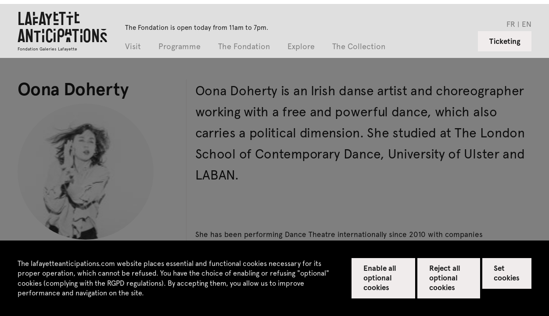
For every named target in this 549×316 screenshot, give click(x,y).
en (526, 23)
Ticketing (504, 41)
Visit (133, 46)
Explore (301, 46)
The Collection (358, 46)
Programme (179, 46)
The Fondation (244, 46)
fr (510, 23)
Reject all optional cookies (444, 277)
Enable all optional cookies (379, 277)
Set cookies (507, 272)
